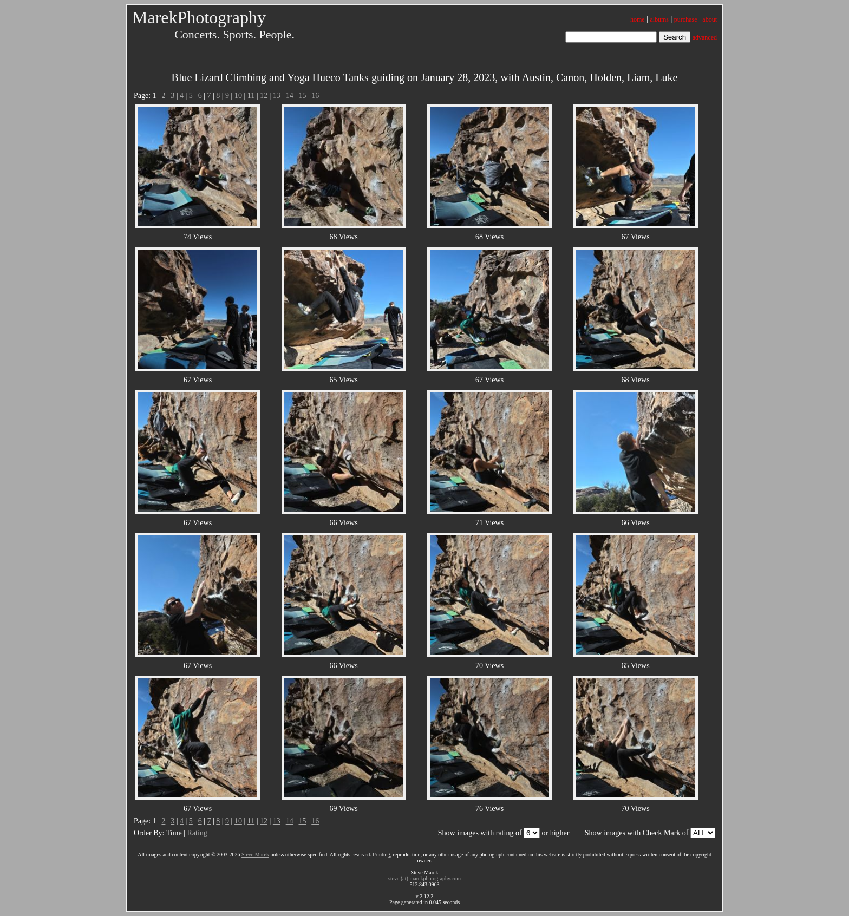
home (637, 19)
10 (238, 95)
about (709, 19)
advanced (705, 37)
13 (276, 95)
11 (250, 95)
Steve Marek (255, 855)
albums (659, 19)
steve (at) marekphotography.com (424, 878)
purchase (685, 19)
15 (302, 95)
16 (315, 95)
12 (263, 95)
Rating (197, 833)
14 (289, 95)
